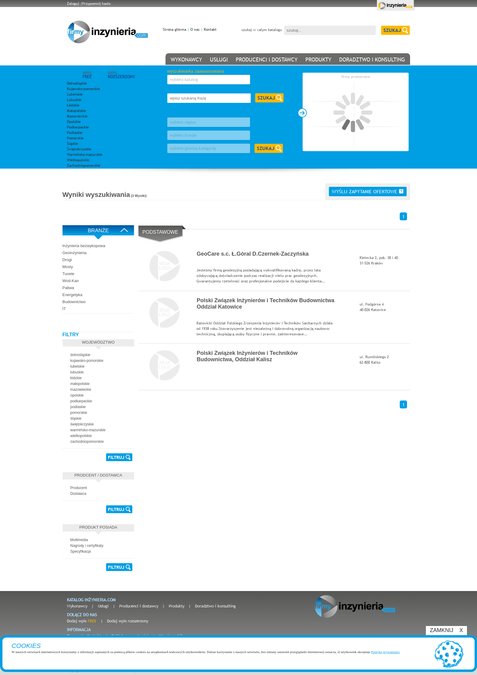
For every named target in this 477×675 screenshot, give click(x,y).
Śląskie (72, 143)
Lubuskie (74, 100)
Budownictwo (74, 301)
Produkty (176, 606)
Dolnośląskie (77, 83)
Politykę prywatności (385, 652)
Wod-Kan (70, 280)
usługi (219, 59)
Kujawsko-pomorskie (83, 89)
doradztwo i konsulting (372, 59)
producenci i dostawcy (267, 59)
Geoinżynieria (74, 252)
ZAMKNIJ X (446, 630)
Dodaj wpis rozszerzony (127, 621)
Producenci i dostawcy (138, 606)
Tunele (68, 273)
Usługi (103, 606)
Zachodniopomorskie (83, 165)
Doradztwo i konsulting (215, 606)
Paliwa (68, 287)
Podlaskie (74, 132)
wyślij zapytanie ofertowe (367, 191)
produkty (318, 59)
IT (64, 308)
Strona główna (174, 29)
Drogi (67, 259)
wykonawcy (186, 59)
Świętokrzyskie (79, 149)
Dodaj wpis (81, 621)
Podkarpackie (78, 127)
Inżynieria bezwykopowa (83, 245)
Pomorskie (75, 138)
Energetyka (72, 294)
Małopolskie (76, 111)
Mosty (67, 266)
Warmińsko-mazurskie (85, 154)
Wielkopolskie (78, 160)
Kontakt (210, 29)
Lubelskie (75, 94)
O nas (195, 29)
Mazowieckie (77, 116)
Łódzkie (73, 105)
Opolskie (74, 121)
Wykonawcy (77, 606)
